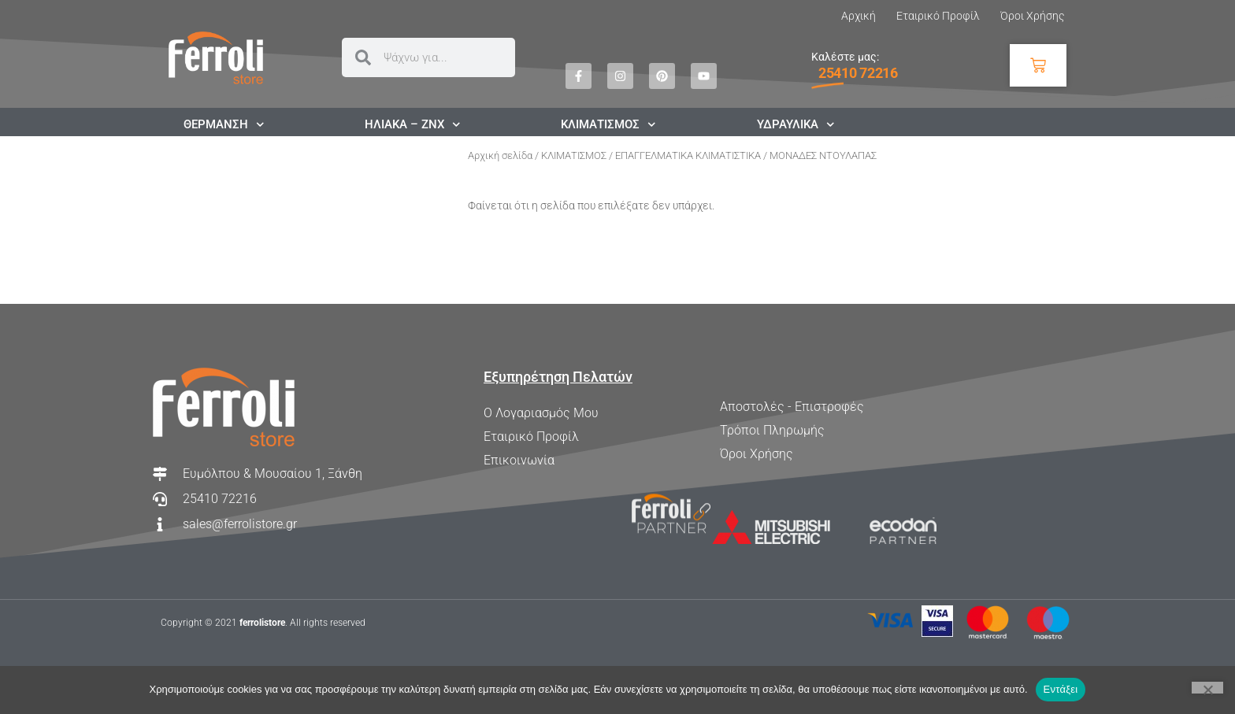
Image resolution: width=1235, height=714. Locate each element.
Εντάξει (1061, 689)
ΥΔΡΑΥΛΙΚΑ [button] (796, 124)
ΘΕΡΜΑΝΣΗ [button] (224, 124)
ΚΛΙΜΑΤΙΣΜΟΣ (573, 155)
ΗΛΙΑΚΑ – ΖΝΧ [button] (413, 124)
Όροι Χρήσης (1032, 15)
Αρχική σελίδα (500, 155)
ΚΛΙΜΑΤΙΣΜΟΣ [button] (608, 124)
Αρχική (858, 15)
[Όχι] (1207, 688)
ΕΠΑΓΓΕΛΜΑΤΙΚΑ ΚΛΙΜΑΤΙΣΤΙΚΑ (688, 155)
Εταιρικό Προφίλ (938, 15)
